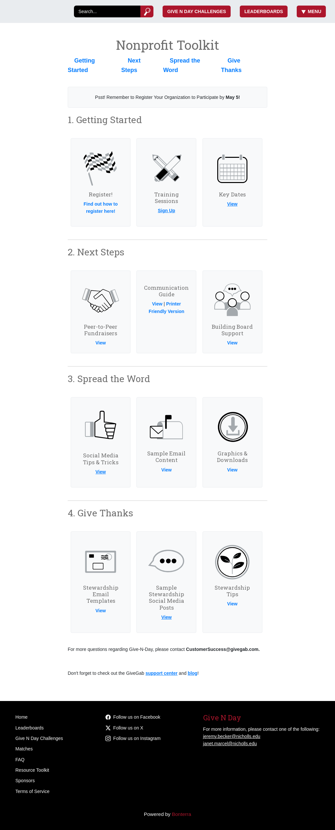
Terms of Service (32, 791)
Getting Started (81, 65)
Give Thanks (231, 65)
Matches (24, 748)
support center (162, 673)
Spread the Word (181, 65)
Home (21, 717)
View (232, 204)
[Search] (107, 11)
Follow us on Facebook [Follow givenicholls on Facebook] (132, 717)
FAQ (20, 759)
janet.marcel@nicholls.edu (230, 743)
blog (193, 673)
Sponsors (25, 780)
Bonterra (181, 814)
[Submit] (147, 11)
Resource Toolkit (32, 770)
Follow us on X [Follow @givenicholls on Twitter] (124, 727)
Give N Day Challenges (196, 11)
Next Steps (131, 65)
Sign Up (166, 210)
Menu (311, 11)
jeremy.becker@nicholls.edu (231, 736)
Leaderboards (263, 11)
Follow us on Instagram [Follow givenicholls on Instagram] (133, 738)
